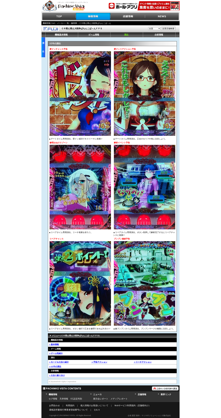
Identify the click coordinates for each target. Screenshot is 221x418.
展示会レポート (100, 399)
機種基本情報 (61, 35)
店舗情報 (127, 16)
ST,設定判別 (76, 399)
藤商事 (74, 23)
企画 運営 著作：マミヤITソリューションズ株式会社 (149, 415)
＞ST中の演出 (55, 366)
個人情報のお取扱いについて (94, 405)
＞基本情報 (54, 344)
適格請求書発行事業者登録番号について (68, 410)
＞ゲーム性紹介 (56, 353)
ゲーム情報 (93, 35)
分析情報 (159, 35)
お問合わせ (54, 405)
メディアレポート (119, 399)
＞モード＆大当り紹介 (59, 362)
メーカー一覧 (63, 23)
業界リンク (166, 394)
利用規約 (70, 405)
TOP (58, 16)
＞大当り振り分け (57, 375)
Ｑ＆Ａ (97, 410)
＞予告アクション (99, 362)
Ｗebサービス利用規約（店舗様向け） (132, 405)
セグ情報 (53, 399)
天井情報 (64, 399)
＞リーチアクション (143, 362)
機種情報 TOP (49, 23)
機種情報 (93, 16)
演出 (126, 35)
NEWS (162, 16)
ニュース (97, 394)
